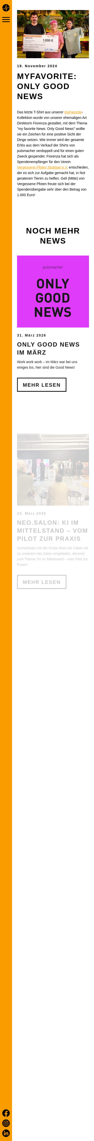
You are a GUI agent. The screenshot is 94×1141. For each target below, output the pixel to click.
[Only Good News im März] (53, 332)
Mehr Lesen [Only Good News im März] (42, 425)
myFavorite (73, 112)
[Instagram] (6, 1123)
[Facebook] (6, 1113)
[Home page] (6, 8)
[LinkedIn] (6, 1133)
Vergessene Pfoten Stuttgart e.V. (42, 167)
